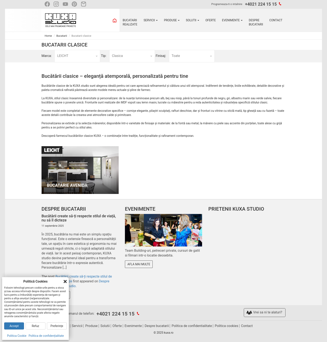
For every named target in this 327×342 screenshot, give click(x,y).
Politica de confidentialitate (192, 326)
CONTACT (275, 20)
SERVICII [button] (150, 20)
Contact (247, 326)
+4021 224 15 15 (261, 4)
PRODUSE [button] (172, 20)
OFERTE (210, 20)
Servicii (77, 326)
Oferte (117, 326)
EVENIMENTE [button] (232, 20)
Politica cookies (226, 326)
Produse (91, 326)
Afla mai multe (138, 264)
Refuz (35, 326)
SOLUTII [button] (192, 20)
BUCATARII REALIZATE (130, 22)
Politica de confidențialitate (46, 335)
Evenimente (133, 326)
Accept (14, 326)
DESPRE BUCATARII (256, 22)
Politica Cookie (16, 335)
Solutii (104, 326)
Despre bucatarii (157, 326)
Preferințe (56, 326)
